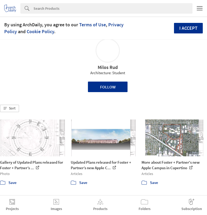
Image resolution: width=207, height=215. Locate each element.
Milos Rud (108, 67)
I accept (188, 28)
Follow (108, 86)
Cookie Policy (40, 31)
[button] (9, 108)
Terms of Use (92, 25)
